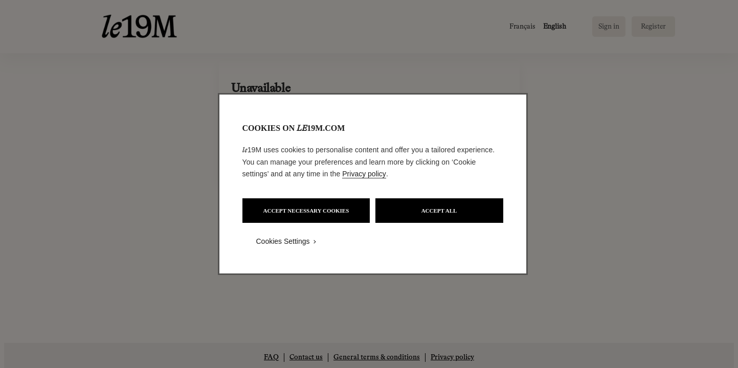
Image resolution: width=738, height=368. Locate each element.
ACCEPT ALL (439, 211)
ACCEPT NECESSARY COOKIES (306, 211)
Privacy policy (364, 174)
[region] (372, 184)
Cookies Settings (283, 241)
